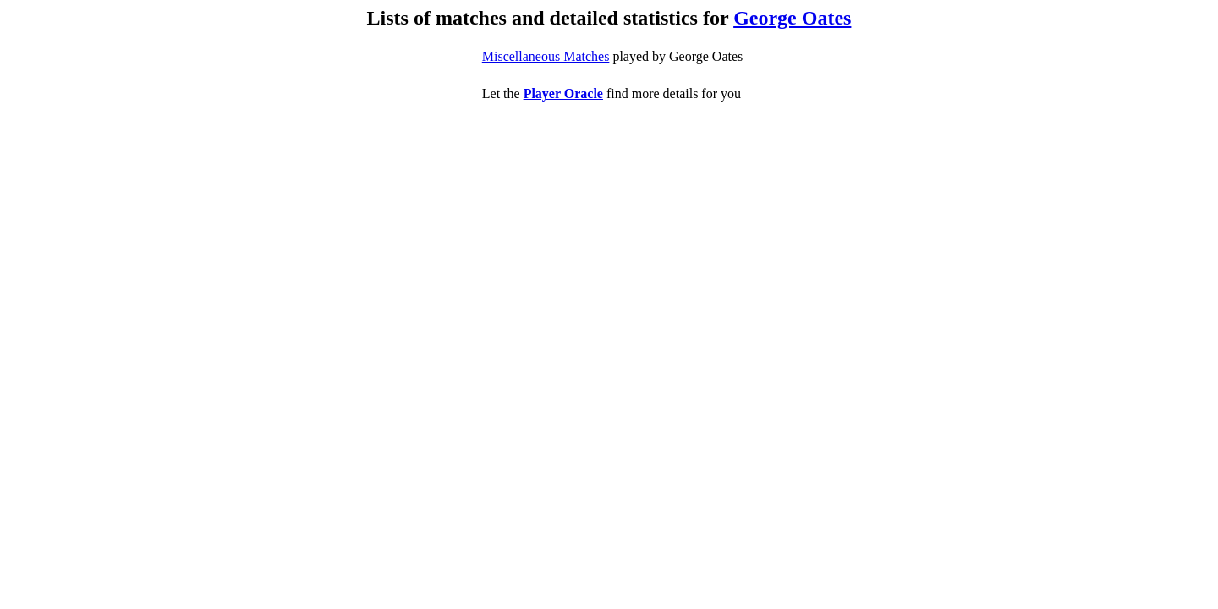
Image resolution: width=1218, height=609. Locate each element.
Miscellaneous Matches (546, 56)
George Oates (792, 18)
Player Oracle (563, 93)
